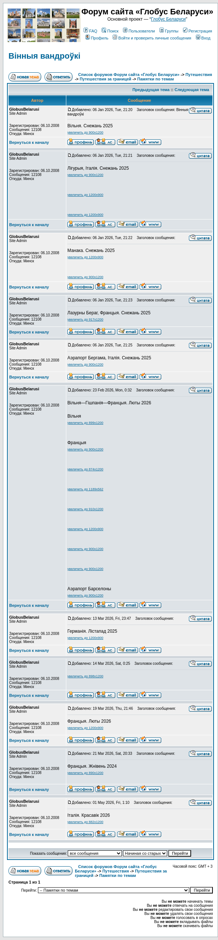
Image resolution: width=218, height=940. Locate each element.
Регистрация (197, 31)
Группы (169, 31)
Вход (203, 38)
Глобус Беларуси (168, 19)
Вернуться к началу (29, 142)
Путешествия (199, 74)
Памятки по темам (155, 79)
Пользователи (139, 31)
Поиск (110, 31)
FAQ (90, 31)
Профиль (97, 38)
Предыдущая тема (151, 89)
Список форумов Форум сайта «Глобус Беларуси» (128, 74)
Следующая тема (192, 89)
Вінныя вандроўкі (44, 56)
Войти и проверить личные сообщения (152, 38)
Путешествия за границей (105, 79)
